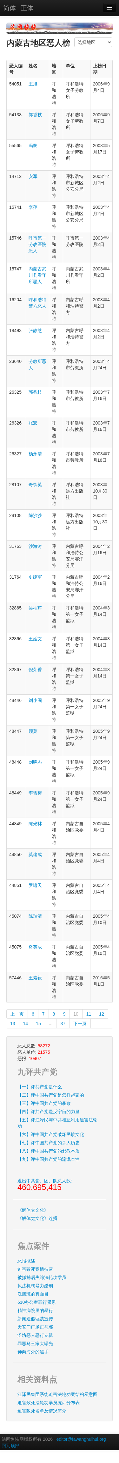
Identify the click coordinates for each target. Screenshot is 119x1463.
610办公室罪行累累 (36, 1302)
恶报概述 (26, 1260)
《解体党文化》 (33, 1210)
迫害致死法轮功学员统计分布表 (48, 1402)
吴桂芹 (35, 607)
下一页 (80, 1023)
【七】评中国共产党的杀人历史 (48, 1142)
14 (25, 1023)
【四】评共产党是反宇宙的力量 (48, 1111)
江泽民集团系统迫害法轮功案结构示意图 (57, 1394)
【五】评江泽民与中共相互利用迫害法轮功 (57, 1123)
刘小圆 (35, 700)
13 (12, 1023)
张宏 (33, 422)
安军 (33, 176)
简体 (9, 7)
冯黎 (33, 145)
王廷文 (35, 638)
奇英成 (35, 946)
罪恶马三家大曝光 (35, 1343)
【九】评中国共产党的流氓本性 (48, 1159)
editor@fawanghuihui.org (81, 1439)
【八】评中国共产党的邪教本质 (48, 1150)
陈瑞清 (35, 916)
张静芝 (35, 330)
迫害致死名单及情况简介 (41, 1410)
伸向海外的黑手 (33, 1351)
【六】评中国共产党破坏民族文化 (50, 1134)
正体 (27, 7)
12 (101, 1014)
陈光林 (35, 823)
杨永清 (35, 453)
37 (62, 1023)
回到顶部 (10, 1445)
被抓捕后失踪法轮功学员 (41, 1277)
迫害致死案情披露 (35, 1269)
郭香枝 (35, 114)
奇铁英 (35, 484)
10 (75, 1014)
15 (38, 1023)
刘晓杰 (35, 762)
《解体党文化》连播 (37, 1218)
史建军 (35, 577)
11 (88, 1014)
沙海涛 (35, 546)
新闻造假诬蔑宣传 (35, 1318)
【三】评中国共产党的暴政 (44, 1103)
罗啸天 (35, 885)
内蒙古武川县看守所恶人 (37, 275)
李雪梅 (35, 792)
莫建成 (35, 854)
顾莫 (33, 731)
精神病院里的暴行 (35, 1310)
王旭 (33, 83)
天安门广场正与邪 (35, 1327)
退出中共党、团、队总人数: (44, 1185)
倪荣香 (35, 669)
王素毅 (35, 977)
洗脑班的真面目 (33, 1293)
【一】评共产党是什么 (39, 1086)
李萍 (33, 207)
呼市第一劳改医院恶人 (37, 244)
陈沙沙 (35, 515)
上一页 (17, 1014)
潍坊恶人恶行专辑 (35, 1335)
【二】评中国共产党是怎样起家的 (50, 1095)
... (51, 1023)
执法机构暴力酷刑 (35, 1285)
